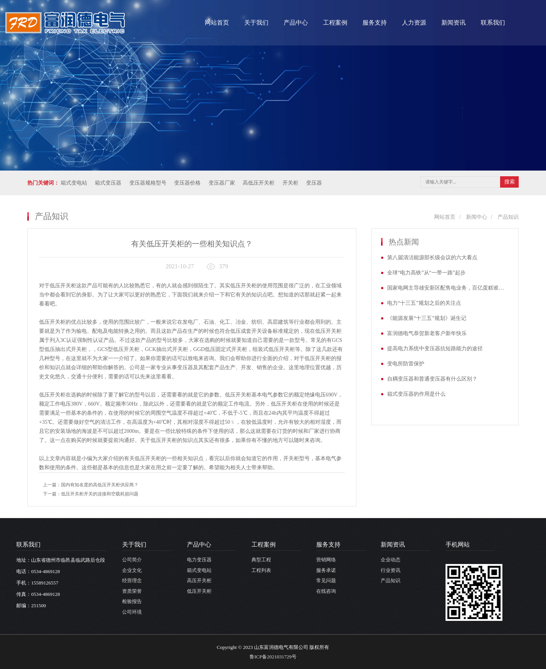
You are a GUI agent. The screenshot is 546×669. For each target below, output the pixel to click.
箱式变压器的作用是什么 (416, 394)
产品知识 (508, 217)
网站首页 (217, 22)
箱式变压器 (108, 183)
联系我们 (493, 22)
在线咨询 (326, 591)
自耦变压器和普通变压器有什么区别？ (432, 379)
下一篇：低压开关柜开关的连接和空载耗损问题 (90, 494)
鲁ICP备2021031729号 (273, 657)
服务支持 (374, 22)
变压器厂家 (222, 183)
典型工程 (261, 559)
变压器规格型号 (147, 183)
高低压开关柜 (259, 183)
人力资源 (414, 22)
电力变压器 (199, 559)
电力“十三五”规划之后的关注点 (424, 303)
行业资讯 (390, 570)
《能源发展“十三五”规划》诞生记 (426, 318)
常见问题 (326, 580)
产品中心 (296, 22)
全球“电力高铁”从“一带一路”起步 (426, 273)
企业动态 (390, 559)
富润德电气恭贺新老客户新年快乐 (427, 333)
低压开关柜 (199, 591)
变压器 (314, 183)
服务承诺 (326, 570)
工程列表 (261, 570)
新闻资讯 (453, 22)
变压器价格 (187, 183)
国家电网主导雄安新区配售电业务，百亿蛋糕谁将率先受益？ (448, 288)
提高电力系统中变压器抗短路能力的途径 (435, 348)
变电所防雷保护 (405, 364)
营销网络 (326, 559)
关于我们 (256, 22)
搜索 (509, 182)
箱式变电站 (74, 183)
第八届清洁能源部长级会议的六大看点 (432, 257)
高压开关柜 (199, 580)
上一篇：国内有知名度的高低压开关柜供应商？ (90, 484)
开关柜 (290, 183)
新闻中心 (476, 217)
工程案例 (335, 22)
